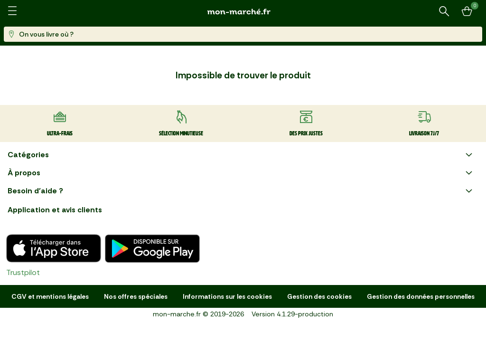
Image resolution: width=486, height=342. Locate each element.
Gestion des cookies (319, 296)
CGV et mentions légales (50, 296)
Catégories (241, 155)
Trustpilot (23, 272)
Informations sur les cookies (227, 296)
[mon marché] (243, 12)
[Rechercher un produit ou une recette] (444, 11)
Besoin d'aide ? (241, 191)
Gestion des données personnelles (421, 296)
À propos (241, 173)
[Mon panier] (467, 11)
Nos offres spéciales (136, 296)
